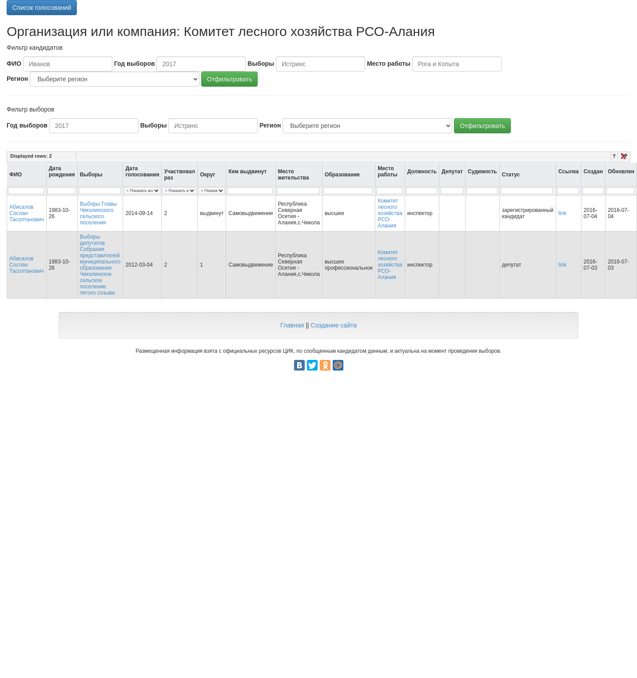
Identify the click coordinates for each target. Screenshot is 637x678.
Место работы (388, 63)
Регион (17, 78)
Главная (292, 325)
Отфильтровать (229, 79)
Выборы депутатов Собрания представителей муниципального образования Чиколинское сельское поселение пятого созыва (100, 265)
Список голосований (41, 7)
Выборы (260, 63)
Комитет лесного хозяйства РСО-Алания (390, 213)
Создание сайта (334, 325)
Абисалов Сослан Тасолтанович (26, 213)
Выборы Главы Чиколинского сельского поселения (98, 213)
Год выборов (134, 63)
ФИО (14, 63)
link (562, 213)
